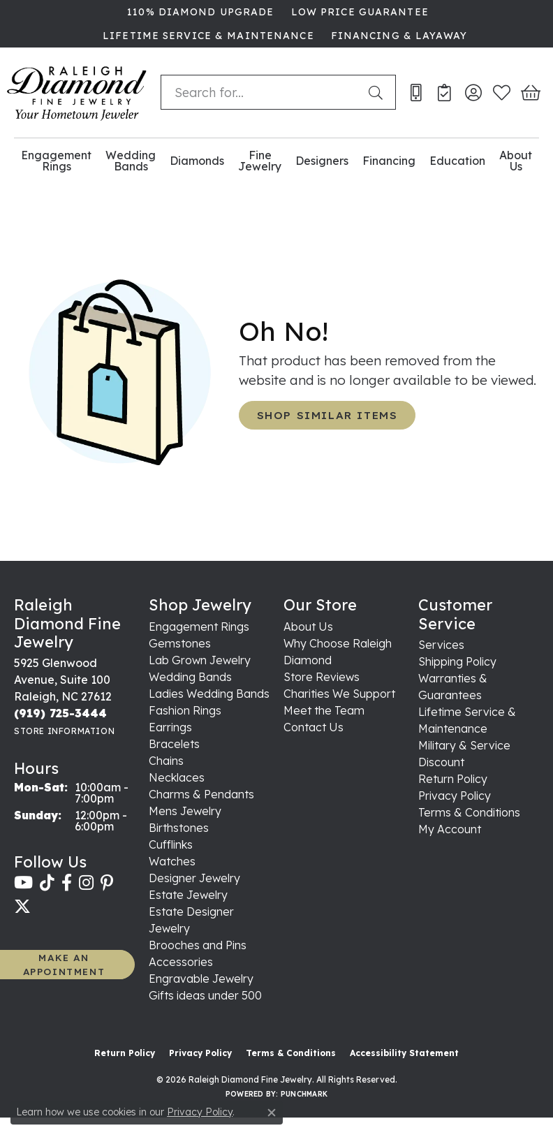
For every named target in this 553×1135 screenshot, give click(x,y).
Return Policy (452, 779)
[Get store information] (64, 731)
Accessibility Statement (404, 1053)
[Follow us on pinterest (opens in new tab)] (107, 882)
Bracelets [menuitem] (174, 744)
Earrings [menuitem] (170, 727)
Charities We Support (339, 694)
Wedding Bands (130, 161)
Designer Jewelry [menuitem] (194, 878)
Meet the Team (323, 710)
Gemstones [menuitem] (180, 643)
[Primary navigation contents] (276, 161)
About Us (515, 161)
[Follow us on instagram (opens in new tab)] (86, 882)
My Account (449, 829)
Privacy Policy (454, 796)
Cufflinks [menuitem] (171, 844)
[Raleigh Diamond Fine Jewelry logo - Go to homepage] (77, 92)
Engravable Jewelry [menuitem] (201, 979)
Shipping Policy (457, 661)
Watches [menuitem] (172, 861)
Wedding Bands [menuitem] (190, 677)
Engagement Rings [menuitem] (199, 627)
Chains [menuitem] (166, 761)
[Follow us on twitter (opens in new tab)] (22, 906)
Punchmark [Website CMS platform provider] (304, 1094)
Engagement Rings (56, 161)
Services (441, 645)
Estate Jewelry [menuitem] (188, 895)
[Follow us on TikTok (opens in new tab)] (47, 882)
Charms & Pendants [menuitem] (201, 794)
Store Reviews (321, 677)
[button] (473, 92)
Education (457, 161)
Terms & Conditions (469, 812)
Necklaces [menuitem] (177, 777)
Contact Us (313, 727)
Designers (321, 161)
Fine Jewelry (259, 161)
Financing (388, 161)
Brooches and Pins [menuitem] (197, 945)
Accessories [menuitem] (181, 962)
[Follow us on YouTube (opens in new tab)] (23, 882)
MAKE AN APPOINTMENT (64, 964)
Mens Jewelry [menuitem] (185, 811)
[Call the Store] (60, 713)
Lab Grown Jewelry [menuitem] (200, 660)
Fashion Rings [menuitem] (185, 710)
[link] (199, 12)
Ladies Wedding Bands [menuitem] (209, 694)
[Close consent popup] (271, 1112)
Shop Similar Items (327, 415)
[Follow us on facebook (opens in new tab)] (66, 882)
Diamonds (197, 161)
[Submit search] (378, 92)
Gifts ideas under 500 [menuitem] (205, 995)
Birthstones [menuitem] (179, 828)
